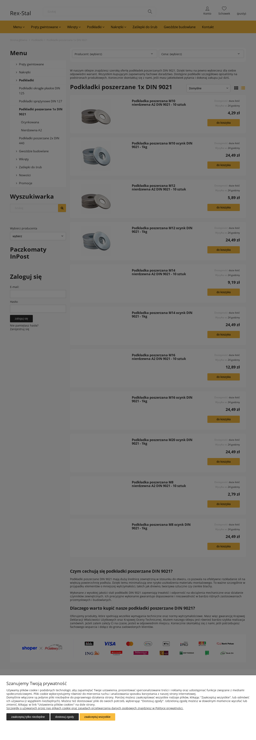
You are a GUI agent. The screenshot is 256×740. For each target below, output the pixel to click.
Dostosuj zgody (64, 717)
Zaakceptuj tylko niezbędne (28, 717)
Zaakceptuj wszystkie (97, 717)
